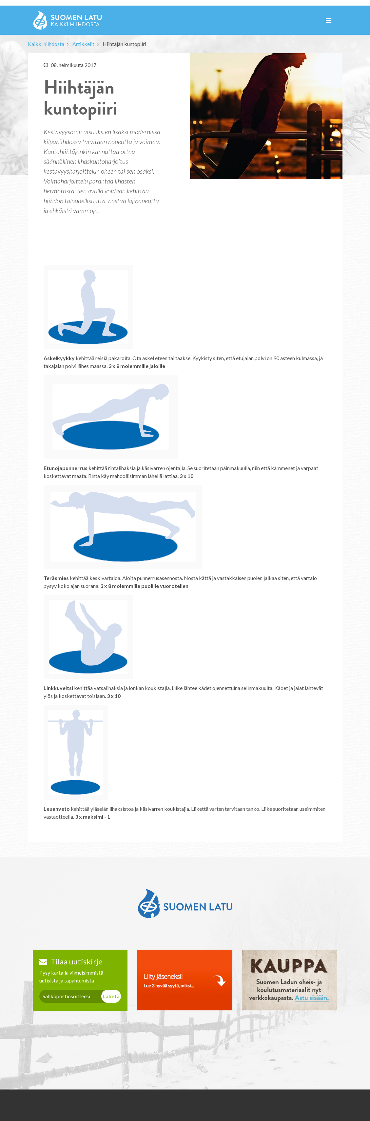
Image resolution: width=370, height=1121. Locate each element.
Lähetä (111, 996)
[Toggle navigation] (328, 20)
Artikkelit (83, 44)
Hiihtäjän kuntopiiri (124, 44)
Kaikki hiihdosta (46, 44)
